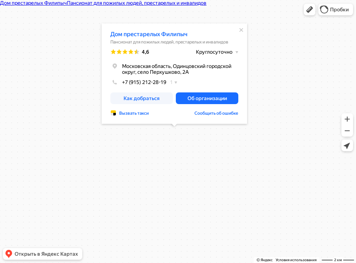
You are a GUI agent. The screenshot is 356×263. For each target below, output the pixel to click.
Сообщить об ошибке (216, 113)
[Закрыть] (241, 30)
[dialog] (174, 73)
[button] (309, 9)
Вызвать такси (134, 113)
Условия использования (296, 260)
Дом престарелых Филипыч (149, 34)
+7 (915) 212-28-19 (138, 82)
